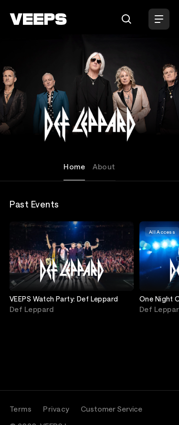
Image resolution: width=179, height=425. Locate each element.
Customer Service (111, 408)
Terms (21, 408)
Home (74, 166)
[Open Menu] (158, 19)
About (104, 166)
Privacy (56, 408)
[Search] (126, 19)
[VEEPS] (38, 19)
